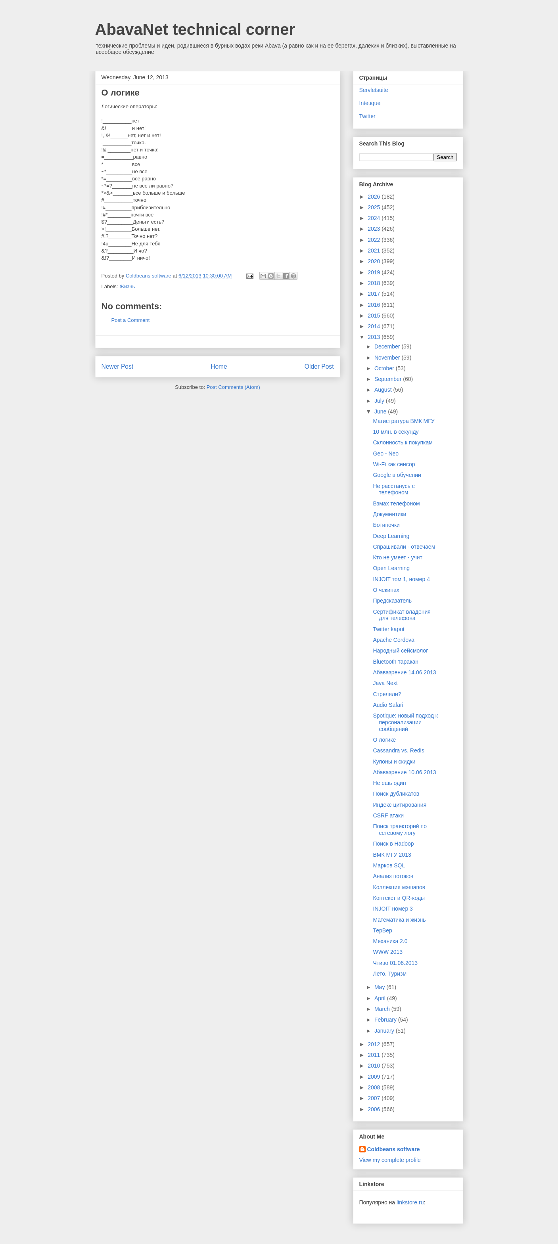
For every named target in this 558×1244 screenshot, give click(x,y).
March (382, 1009)
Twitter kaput (388, 629)
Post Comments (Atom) (233, 387)
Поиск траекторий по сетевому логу (399, 829)
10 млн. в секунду (395, 432)
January (385, 1031)
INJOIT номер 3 (392, 908)
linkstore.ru (410, 1202)
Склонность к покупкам (402, 442)
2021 (375, 250)
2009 (375, 1077)
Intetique (370, 103)
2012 (375, 1044)
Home (219, 366)
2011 (375, 1055)
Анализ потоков (393, 876)
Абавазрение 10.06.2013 (404, 772)
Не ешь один (389, 783)
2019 (375, 272)
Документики (389, 514)
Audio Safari (388, 705)
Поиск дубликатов (396, 793)
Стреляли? (387, 694)
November (387, 357)
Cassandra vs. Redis (398, 750)
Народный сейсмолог (400, 650)
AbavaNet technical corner (195, 29)
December (387, 346)
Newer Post (118, 366)
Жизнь (127, 286)
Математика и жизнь (399, 920)
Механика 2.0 (390, 941)
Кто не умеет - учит (397, 557)
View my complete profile (390, 1160)
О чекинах (386, 590)
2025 (375, 207)
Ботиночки (386, 525)
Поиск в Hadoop (393, 843)
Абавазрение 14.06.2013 (404, 672)
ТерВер (382, 930)
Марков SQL (389, 865)
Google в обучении (397, 475)
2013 (375, 337)
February (386, 1019)
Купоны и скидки (394, 761)
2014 (375, 326)
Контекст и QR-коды (399, 898)
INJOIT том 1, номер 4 (401, 579)
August (383, 390)
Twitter (367, 116)
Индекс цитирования (399, 805)
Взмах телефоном (396, 503)
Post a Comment (130, 320)
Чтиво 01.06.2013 (395, 963)
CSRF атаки (388, 815)
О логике (384, 740)
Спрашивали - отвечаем (404, 547)
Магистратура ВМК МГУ (403, 421)
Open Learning (391, 568)
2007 (375, 1098)
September (388, 379)
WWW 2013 (388, 952)
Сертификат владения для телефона (401, 615)
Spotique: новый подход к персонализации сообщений (405, 722)
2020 (375, 261)
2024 (375, 218)
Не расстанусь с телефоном (393, 489)
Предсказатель (392, 600)
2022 (375, 240)
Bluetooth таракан (395, 661)
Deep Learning (391, 536)
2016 (375, 305)
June (381, 411)
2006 (375, 1109)
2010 (375, 1065)
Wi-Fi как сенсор (394, 464)
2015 (375, 315)
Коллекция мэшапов (399, 887)
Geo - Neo (386, 453)
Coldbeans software (393, 1149)
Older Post (319, 366)
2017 (375, 294)
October (385, 368)
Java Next (385, 683)
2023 (375, 229)
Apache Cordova (393, 640)
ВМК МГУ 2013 (392, 855)
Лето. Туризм (390, 973)
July (380, 401)
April (380, 998)
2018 (375, 283)
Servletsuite (373, 90)
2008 (375, 1087)
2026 (375, 196)
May (380, 987)
